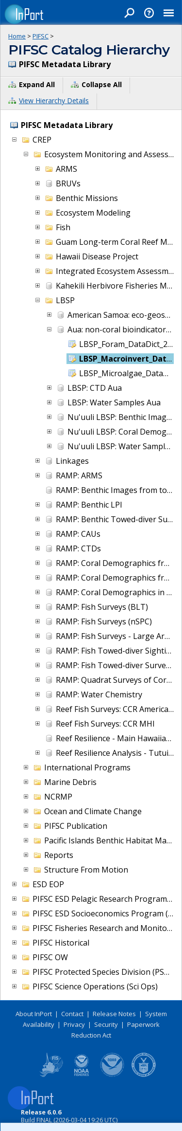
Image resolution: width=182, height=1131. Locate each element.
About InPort (34, 1013)
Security (106, 1024)
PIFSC (41, 36)
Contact (72, 1013)
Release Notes (114, 1013)
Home (17, 36)
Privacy (74, 1024)
